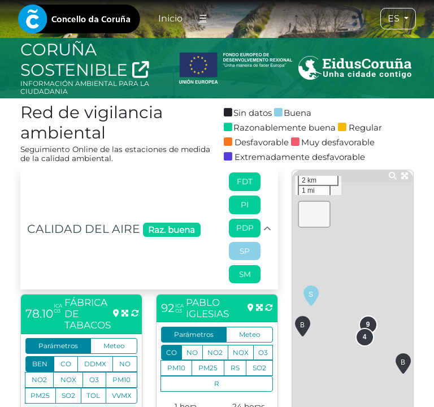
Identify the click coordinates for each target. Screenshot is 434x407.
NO (125, 364)
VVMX (122, 395)
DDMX (95, 364)
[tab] (79, 19)
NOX (68, 379)
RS (235, 367)
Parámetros (58, 345)
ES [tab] (395, 18)
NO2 (39, 379)
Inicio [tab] (170, 18)
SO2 (68, 395)
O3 (94, 379)
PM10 (121, 379)
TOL (93, 395)
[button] (311, 296)
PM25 (40, 395)
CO (65, 364)
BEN (39, 364)
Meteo (113, 345)
